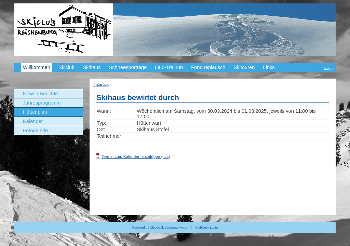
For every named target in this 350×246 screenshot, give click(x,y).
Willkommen (36, 67)
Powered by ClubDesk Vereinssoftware (159, 227)
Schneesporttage (128, 67)
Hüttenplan (35, 112)
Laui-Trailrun (169, 67)
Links (268, 67)
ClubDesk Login (206, 227)
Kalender (33, 121)
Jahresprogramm (42, 103)
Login (329, 68)
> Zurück (101, 84)
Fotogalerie (35, 130)
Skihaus (91, 67)
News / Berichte (40, 93)
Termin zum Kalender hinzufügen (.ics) (136, 156)
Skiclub (66, 67)
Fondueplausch (208, 67)
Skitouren (244, 67)
